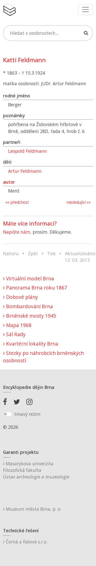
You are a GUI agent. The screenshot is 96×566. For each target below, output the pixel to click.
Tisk (51, 253)
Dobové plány (20, 297)
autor (9, 182)
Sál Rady (14, 334)
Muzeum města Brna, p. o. (32, 509)
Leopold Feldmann (27, 151)
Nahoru (11, 253)
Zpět (33, 253)
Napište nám (16, 232)
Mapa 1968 (17, 325)
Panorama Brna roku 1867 (35, 287)
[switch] (7, 414)
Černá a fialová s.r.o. (25, 542)
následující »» (78, 202)
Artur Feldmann (25, 171)
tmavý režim (27, 414)
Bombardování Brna (28, 306)
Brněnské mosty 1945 (29, 315)
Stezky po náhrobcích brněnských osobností (43, 357)
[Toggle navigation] (85, 9)
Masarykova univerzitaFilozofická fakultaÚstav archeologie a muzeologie (36, 470)
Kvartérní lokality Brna (30, 343)
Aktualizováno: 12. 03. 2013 (80, 256)
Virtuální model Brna (28, 278)
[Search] (48, 33)
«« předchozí (17, 202)
